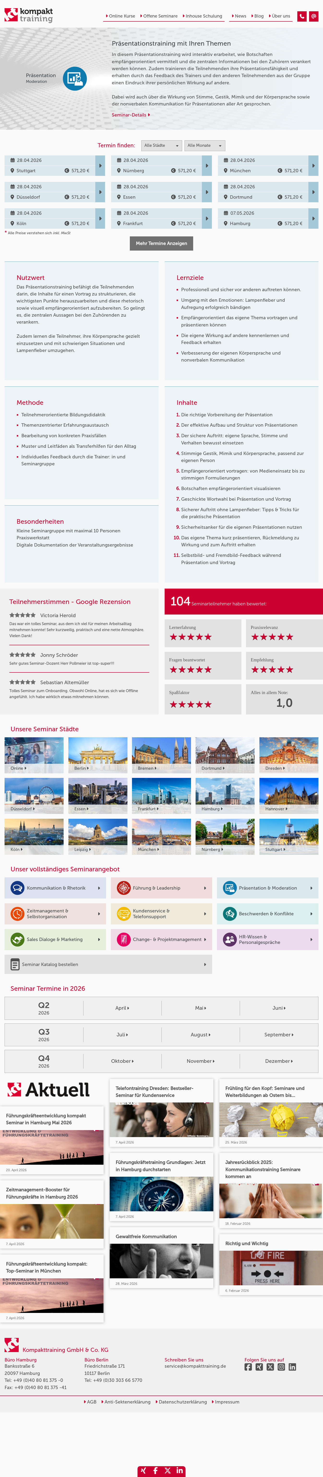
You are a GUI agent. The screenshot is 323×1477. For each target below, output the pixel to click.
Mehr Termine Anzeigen (161, 243)
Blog (257, 16)
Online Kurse (120, 16)
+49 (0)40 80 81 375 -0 (38, 1380)
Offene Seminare (159, 16)
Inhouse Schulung (202, 16)
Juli (122, 1035)
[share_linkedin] (179, 1471)
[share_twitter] (167, 1471)
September (278, 1035)
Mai (200, 1008)
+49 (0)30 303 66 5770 (117, 1380)
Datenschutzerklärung (181, 1402)
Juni (279, 1008)
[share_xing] (144, 1471)
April (122, 1008)
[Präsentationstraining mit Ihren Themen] (302, 16)
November (201, 1061)
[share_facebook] (156, 1471)
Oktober (122, 1061)
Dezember (279, 1061)
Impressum (225, 1402)
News (239, 16)
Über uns (279, 16)
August (200, 1035)
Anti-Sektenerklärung (125, 1402)
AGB (90, 1402)
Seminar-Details (131, 115)
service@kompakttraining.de (195, 1366)
